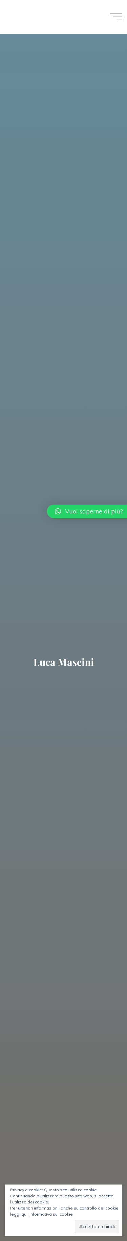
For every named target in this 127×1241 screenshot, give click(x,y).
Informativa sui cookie (51, 1214)
